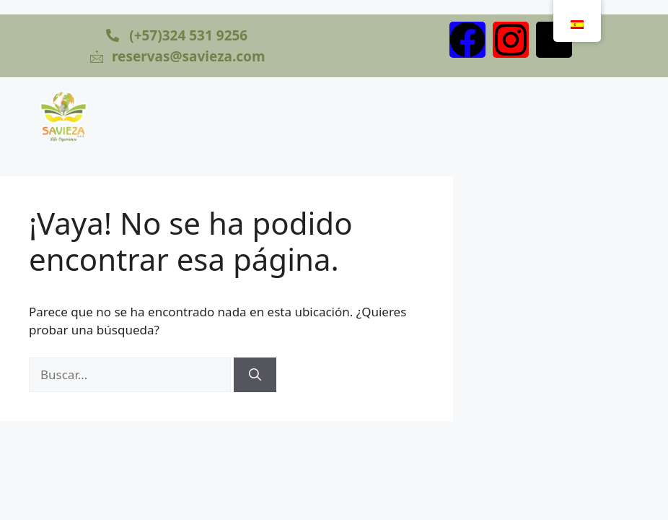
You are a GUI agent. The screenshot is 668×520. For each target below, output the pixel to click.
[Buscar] (255, 375)
